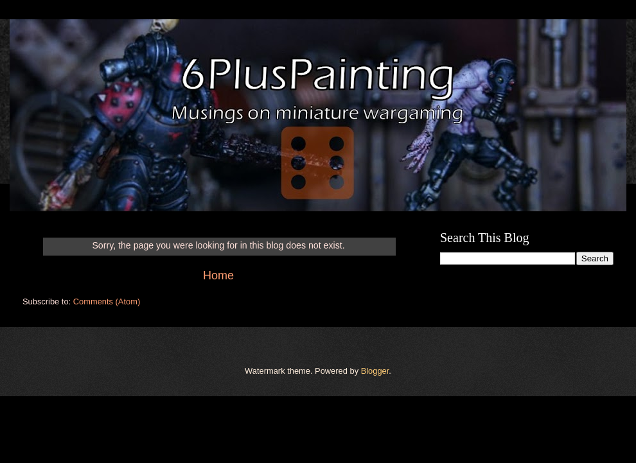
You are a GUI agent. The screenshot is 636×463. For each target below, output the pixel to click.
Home (218, 275)
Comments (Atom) (106, 301)
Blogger (375, 371)
